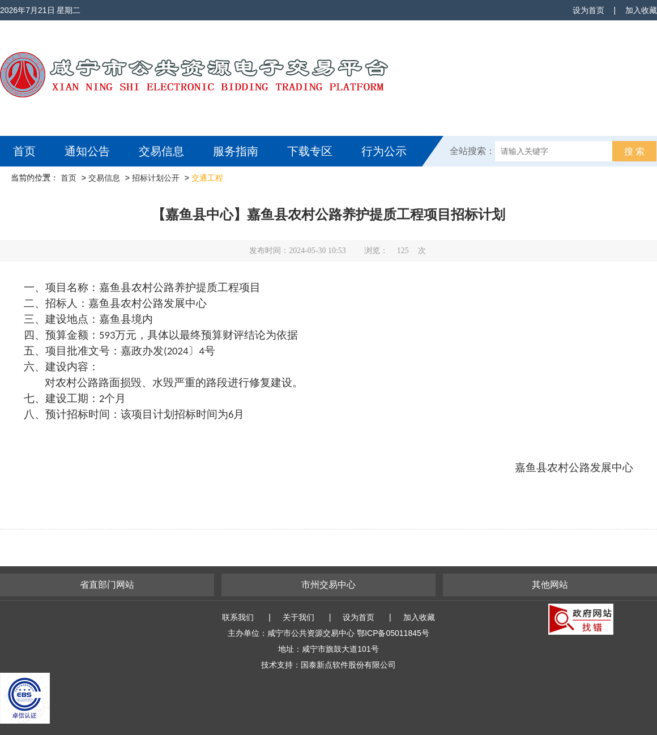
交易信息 (161, 151)
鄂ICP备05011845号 (393, 633)
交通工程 (207, 177)
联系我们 (238, 617)
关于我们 (298, 617)
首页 (24, 151)
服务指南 (235, 151)
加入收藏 (641, 10)
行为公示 (384, 151)
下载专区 (309, 151)
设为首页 (588, 10)
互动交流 (38, 182)
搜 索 (634, 151)
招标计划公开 (156, 177)
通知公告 (87, 151)
